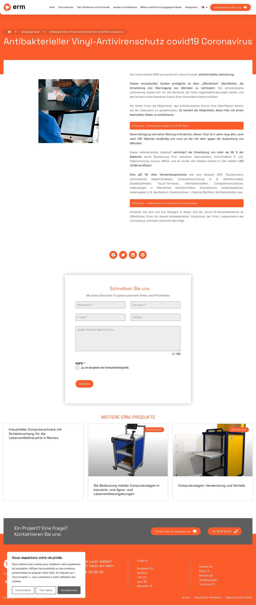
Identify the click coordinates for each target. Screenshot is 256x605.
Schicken (84, 383)
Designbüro (191, 7)
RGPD (80, 363)
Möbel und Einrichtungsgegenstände (161, 7)
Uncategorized (30, 31)
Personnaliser (23, 590)
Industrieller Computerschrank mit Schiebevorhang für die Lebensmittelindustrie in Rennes (35, 433)
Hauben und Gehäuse (125, 7)
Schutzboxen (66, 7)
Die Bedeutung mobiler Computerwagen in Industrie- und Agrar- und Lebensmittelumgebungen (126, 489)
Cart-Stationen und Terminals (93, 7)
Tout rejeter (46, 590)
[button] (113, 255)
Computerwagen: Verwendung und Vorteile (211, 485)
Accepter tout (69, 590)
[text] (128, 295)
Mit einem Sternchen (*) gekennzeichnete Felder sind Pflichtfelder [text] (128, 295)
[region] (46, 575)
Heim (52, 7)
